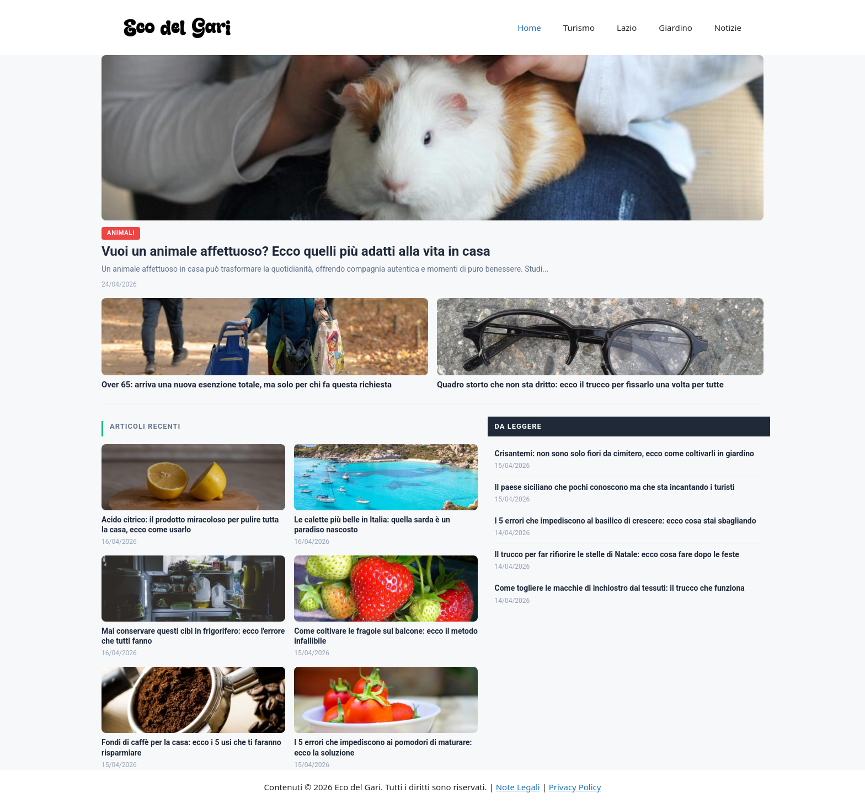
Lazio (627, 27)
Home (529, 27)
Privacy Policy (575, 786)
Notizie (727, 27)
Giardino (675, 27)
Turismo (579, 27)
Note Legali (518, 786)
